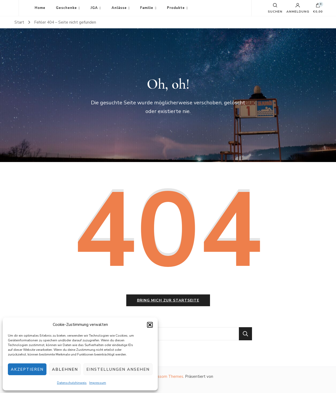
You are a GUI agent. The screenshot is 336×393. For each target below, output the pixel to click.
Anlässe (119, 8)
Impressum (97, 383)
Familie (146, 8)
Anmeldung (297, 8)
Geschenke (66, 8)
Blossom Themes (167, 376)
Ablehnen (65, 369)
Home (40, 8)
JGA (94, 8)
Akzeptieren (27, 369)
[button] (150, 324)
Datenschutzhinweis (72, 383)
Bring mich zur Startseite (168, 300)
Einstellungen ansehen (118, 369)
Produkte (176, 8)
